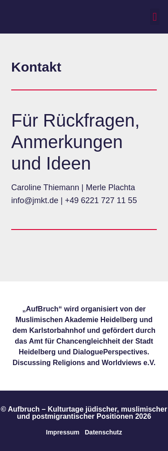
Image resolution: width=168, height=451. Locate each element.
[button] (155, 17)
